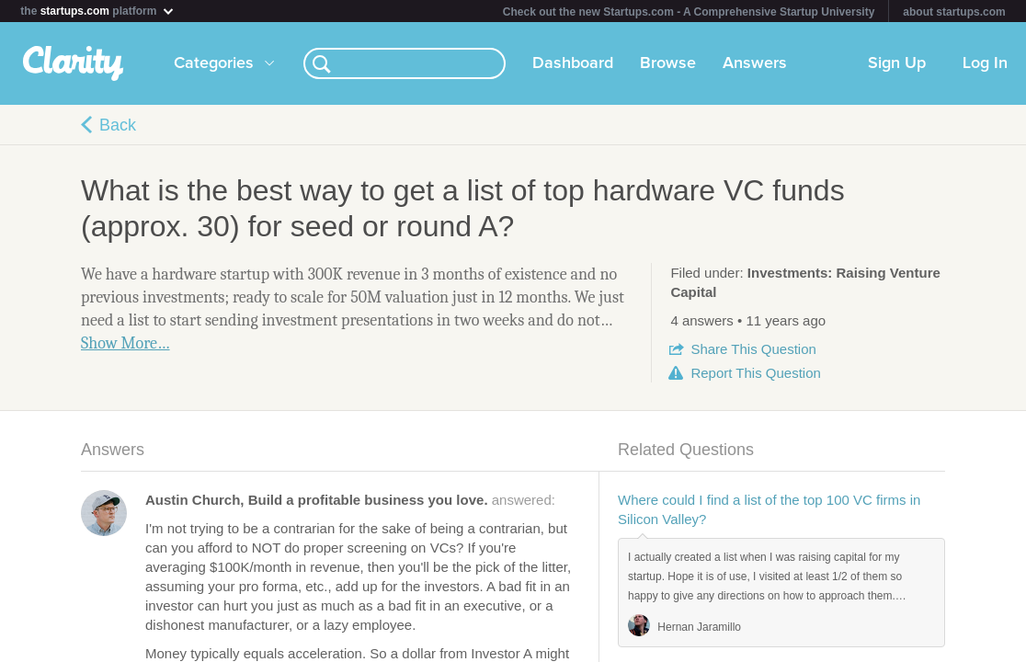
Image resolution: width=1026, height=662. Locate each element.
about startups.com (954, 12)
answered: (350, 500)
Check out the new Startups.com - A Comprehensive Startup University (689, 12)
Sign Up (897, 63)
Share (752, 349)
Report (755, 373)
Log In (985, 63)
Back (117, 125)
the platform (97, 11)
